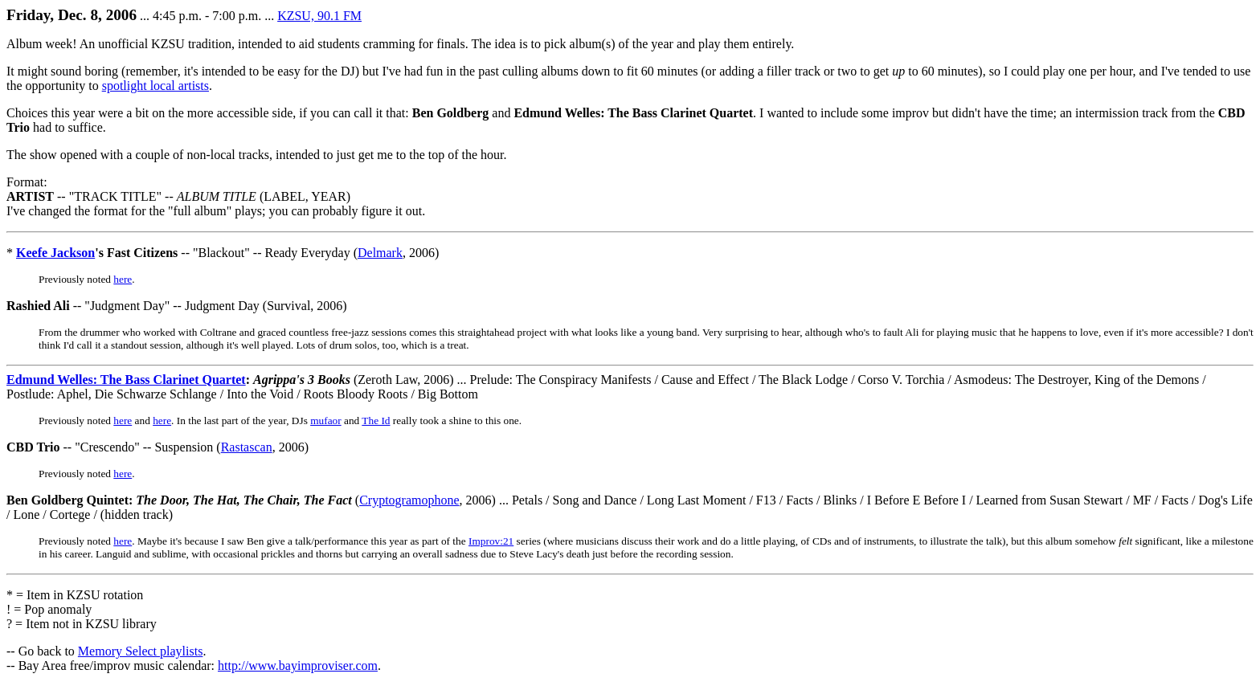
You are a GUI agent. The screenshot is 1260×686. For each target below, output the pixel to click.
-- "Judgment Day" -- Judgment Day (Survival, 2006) (176, 305)
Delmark (380, 252)
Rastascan (246, 447)
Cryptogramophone (409, 500)
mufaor (326, 420)
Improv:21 (490, 541)
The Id (376, 420)
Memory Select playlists (140, 651)
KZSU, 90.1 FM (319, 15)
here (122, 279)
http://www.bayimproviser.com (298, 665)
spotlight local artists (155, 85)
